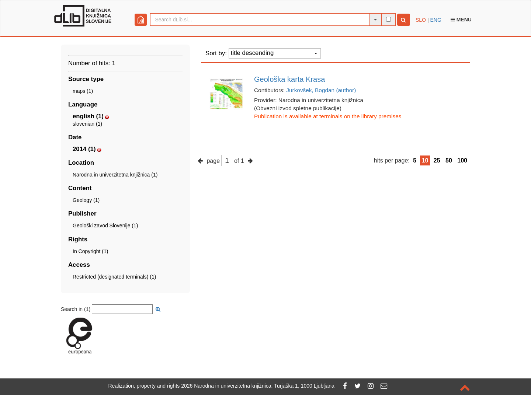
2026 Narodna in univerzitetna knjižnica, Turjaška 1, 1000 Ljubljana (257, 386)
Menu (461, 19)
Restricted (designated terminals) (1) (114, 277)
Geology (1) (86, 200)
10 (425, 160)
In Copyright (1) (90, 251)
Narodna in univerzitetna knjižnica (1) (115, 175)
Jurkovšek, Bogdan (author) (321, 90)
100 (462, 160)
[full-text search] (388, 19)
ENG (435, 20)
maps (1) (83, 91)
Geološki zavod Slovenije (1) (105, 225)
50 (448, 160)
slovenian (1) (87, 124)
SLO (421, 20)
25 (437, 160)
